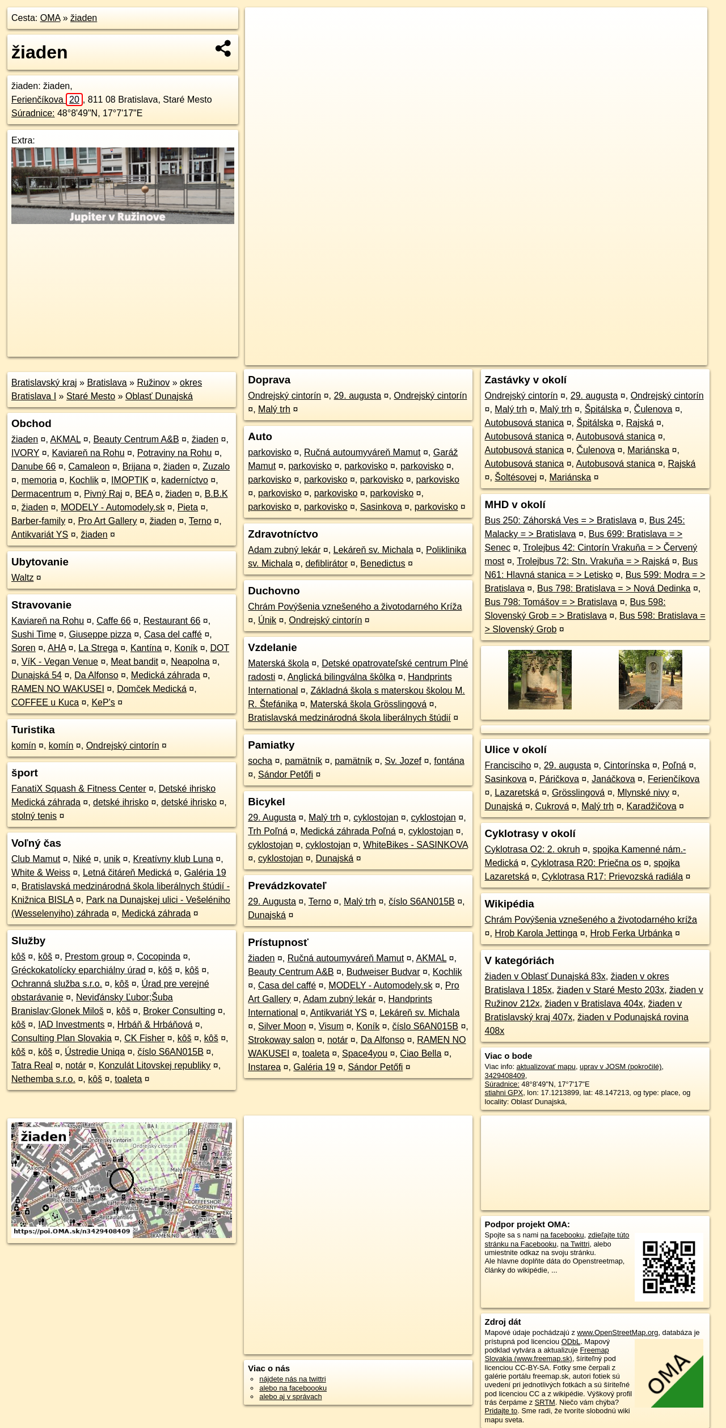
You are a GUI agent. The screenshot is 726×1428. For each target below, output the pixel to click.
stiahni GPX (504, 1092)
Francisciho (508, 765)
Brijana (137, 466)
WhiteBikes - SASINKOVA (415, 845)
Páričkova (559, 779)
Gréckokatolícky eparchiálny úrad (78, 970)
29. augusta (357, 395)
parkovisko (269, 452)
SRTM (545, 1402)
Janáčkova (613, 779)
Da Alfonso (96, 675)
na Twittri (574, 1244)
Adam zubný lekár (284, 550)
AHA (57, 648)
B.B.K (216, 493)
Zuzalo (216, 466)
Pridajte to (501, 1410)
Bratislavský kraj (44, 382)
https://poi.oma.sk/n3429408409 (655, 356)
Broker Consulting (179, 1011)
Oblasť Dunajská (159, 396)
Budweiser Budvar (383, 972)
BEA (144, 493)
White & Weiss (40, 872)
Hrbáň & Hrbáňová (155, 1024)
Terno (200, 521)
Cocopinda (159, 956)
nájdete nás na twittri (292, 1379)
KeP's (103, 702)
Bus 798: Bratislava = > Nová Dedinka (613, 588)
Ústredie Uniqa (95, 1052)
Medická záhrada (165, 675)
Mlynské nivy (644, 792)
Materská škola (278, 663)
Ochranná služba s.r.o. (56, 983)
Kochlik (84, 480)
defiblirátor (326, 563)
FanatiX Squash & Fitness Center (78, 788)
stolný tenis (34, 816)
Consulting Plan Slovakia (61, 1038)
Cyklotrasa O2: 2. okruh (532, 849)
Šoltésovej (516, 477)
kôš (18, 956)
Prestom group (94, 956)
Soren (23, 648)
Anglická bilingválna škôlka (341, 677)
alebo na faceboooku (293, 1388)
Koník (185, 648)
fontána (449, 761)
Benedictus (382, 563)
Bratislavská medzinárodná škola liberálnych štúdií (349, 718)
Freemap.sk (570, 356)
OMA (50, 18)
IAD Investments (71, 1024)
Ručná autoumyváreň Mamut (362, 452)
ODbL (571, 1341)
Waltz (22, 577)
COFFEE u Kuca (45, 702)
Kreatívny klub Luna (173, 859)
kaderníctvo (184, 480)
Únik (267, 620)
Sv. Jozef (403, 761)
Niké (82, 859)
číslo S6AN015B (170, 1052)
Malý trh (274, 409)
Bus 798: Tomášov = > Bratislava (551, 602)
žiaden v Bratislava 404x (593, 1003)
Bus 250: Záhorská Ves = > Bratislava (561, 520)
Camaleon (89, 466)
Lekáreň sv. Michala (373, 550)
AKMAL (65, 439)
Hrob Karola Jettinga (536, 933)
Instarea (264, 1067)
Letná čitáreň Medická (127, 872)
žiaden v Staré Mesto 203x (610, 990)
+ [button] (264, 26)
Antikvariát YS (39, 534)
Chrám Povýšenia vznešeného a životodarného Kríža (355, 606)
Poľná (674, 765)
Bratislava (106, 382)
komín (23, 745)
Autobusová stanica (524, 423)
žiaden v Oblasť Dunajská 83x (545, 976)
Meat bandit (134, 661)
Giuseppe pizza (100, 634)
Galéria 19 (205, 872)
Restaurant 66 (172, 621)
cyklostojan (375, 817)
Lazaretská (517, 792)
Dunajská (334, 858)
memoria (39, 480)
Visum (331, 1026)
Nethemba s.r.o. (43, 1079)
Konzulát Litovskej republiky (154, 1065)
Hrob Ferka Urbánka (631, 933)
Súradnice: (33, 113)
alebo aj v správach (290, 1396)
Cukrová (552, 806)
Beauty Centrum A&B (136, 439)
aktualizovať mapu (546, 1066)
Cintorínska (627, 765)
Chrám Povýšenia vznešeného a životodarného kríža (591, 919)
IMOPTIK (130, 480)
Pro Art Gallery (107, 521)
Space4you (364, 1053)
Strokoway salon (281, 1040)
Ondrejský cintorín (122, 745)
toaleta (128, 1079)
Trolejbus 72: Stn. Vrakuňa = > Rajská (593, 561)
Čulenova (653, 409)
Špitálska (603, 409)
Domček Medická (152, 689)
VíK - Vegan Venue (60, 661)
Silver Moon (282, 1026)
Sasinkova (381, 507)
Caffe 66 (113, 621)
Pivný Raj (103, 493)
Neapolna (190, 661)
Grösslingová (578, 792)
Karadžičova (652, 806)
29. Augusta (272, 817)
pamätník (303, 761)
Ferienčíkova (47, 99)
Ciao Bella (420, 1053)
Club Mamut (35, 859)
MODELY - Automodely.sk (112, 507)
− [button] (264, 44)
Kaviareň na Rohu (88, 453)
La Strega (97, 648)
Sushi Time (33, 634)
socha (260, 761)
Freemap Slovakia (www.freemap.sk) (547, 1354)
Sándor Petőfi (285, 774)
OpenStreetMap (511, 356)
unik (112, 859)
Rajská (640, 423)
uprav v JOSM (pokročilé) (620, 1066)
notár (75, 1065)
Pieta (188, 507)
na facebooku (562, 1235)
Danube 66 (33, 466)
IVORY (25, 453)
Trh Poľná (268, 831)
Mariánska (648, 450)
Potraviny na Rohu (174, 453)
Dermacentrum (41, 493)
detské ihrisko (121, 802)
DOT (219, 648)
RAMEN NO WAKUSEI (57, 689)
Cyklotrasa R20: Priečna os (586, 863)
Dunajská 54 (36, 675)
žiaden (83, 18)
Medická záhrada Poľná (347, 831)
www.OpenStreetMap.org (617, 1332)
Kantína (146, 648)
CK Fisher (144, 1038)
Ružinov (153, 382)
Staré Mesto (90, 396)
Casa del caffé (173, 634)
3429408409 (505, 1075)
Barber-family (38, 521)
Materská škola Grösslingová (368, 704)
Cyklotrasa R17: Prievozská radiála (612, 876)
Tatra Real (32, 1065)
